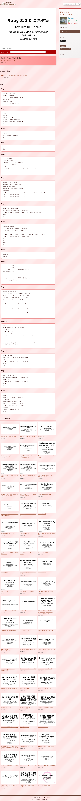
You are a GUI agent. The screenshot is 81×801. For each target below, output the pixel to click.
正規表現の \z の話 (24, 727)
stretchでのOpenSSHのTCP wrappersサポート (8, 669)
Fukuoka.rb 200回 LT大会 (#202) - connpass (14, 75)
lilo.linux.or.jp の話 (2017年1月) (9, 688)
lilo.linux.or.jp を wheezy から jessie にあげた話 (27, 708)
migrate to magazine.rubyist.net (46, 746)
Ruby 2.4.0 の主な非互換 (44, 688)
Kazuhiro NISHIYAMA (8, 61)
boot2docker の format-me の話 (9, 630)
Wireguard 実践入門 (25, 533)
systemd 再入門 (42, 514)
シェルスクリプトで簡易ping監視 (9, 765)
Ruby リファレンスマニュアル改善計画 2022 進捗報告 (28, 495)
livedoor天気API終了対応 (7, 533)
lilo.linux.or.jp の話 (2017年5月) (28, 668)
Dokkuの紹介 (4, 572)
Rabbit (48, 797)
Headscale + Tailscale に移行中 (27, 436)
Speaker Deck (73, 20)
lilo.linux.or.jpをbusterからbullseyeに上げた (45, 476)
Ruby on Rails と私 (43, 436)
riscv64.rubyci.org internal (7, 455)
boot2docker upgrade (43, 727)
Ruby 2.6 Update (5, 591)
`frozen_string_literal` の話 (45, 668)
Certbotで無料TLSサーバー (26, 688)
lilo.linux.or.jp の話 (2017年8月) (28, 649)
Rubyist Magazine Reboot (44, 494)
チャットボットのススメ (44, 552)
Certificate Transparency (26, 610)
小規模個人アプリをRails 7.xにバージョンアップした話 (9, 495)
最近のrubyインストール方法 (27, 591)
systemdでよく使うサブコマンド (9, 610)
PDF (65, 31)
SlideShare (72, 18)
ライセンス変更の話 (25, 630)
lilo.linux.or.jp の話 (6, 707)
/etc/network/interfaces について (28, 765)
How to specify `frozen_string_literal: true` (8, 650)
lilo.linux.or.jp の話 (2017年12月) (46, 630)
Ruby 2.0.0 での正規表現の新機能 (46, 765)
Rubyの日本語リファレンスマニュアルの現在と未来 (28, 456)
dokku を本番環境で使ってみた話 (9, 727)
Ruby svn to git (42, 572)
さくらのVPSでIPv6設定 (44, 785)
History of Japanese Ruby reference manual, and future (9, 514)
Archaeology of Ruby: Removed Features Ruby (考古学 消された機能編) (9, 747)
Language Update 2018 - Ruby (45, 591)
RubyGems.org (73, 23)
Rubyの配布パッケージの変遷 (8, 436)
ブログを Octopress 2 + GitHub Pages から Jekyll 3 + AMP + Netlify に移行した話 (46, 612)
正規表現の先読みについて (26, 746)
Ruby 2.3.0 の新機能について (45, 707)
